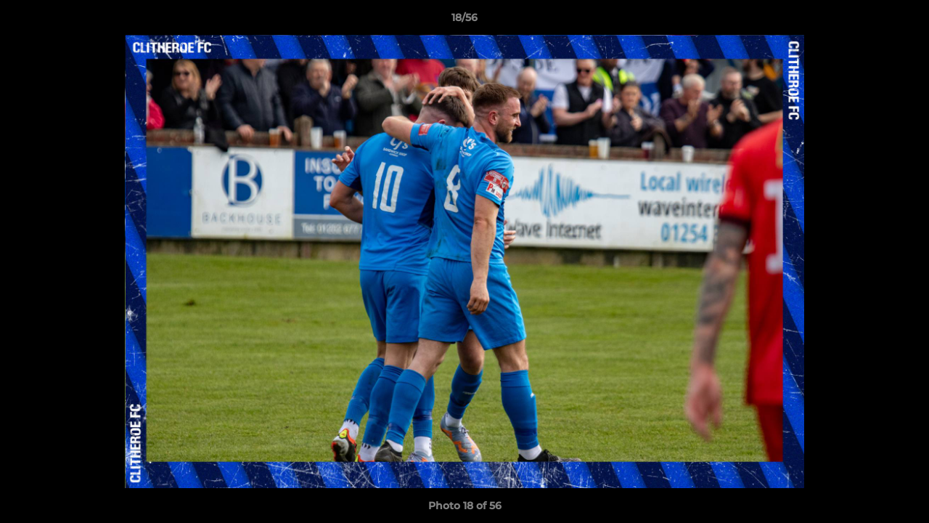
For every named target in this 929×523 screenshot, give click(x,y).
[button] (903, 21)
